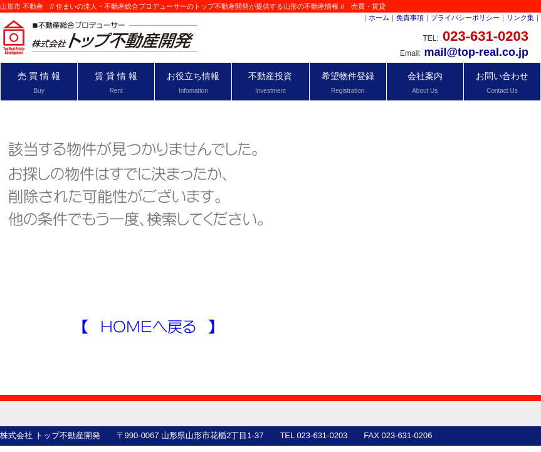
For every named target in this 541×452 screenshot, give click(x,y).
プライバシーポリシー (465, 17)
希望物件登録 (348, 82)
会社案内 (425, 82)
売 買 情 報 (39, 82)
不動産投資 (270, 82)
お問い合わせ (502, 82)
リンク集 (520, 17)
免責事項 (410, 17)
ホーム (379, 17)
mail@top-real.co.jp (476, 52)
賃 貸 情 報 (116, 82)
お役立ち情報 (193, 82)
